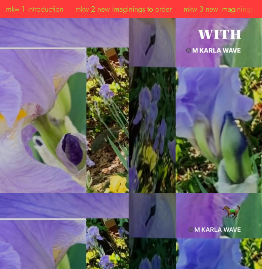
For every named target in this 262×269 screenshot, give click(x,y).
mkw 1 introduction (34, 9)
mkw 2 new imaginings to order (123, 9)
